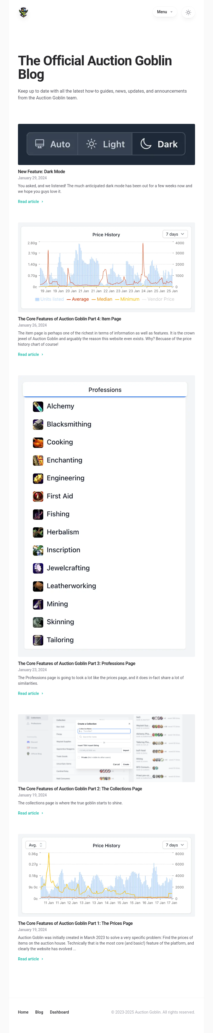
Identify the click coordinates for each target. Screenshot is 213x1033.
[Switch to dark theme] (188, 12)
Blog (39, 1012)
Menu (165, 12)
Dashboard (59, 1012)
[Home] (24, 12)
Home (23, 1012)
